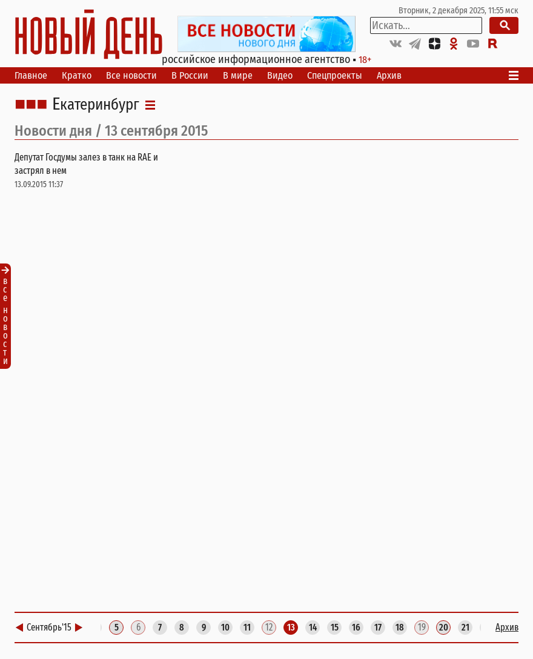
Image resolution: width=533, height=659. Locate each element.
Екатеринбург (95, 105)
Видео (280, 75)
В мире (238, 75)
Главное (31, 75)
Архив (389, 75)
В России (189, 75)
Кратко (76, 75)
